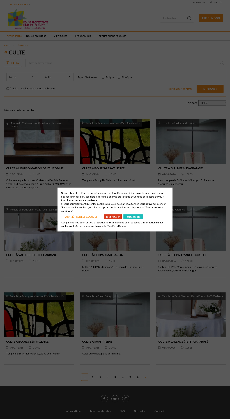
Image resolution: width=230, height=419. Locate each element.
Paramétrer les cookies (80, 216)
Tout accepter (133, 216)
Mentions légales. (117, 226)
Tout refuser (112, 216)
